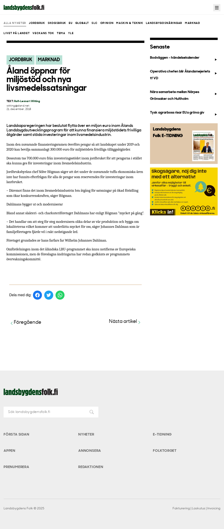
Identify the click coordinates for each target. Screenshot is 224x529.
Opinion (107, 23)
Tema (61, 33)
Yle (71, 33)
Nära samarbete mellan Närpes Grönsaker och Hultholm (183, 95)
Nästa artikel (125, 321)
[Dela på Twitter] (48, 295)
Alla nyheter (15, 23)
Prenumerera (16, 467)
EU (70, 23)
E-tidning (162, 434)
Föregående (25, 322)
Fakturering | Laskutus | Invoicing (196, 508)
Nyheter (86, 434)
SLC (94, 23)
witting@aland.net (18, 106)
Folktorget (165, 451)
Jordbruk (37, 23)
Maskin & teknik (129, 23)
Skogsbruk (57, 23)
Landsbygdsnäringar (164, 23)
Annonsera (89, 451)
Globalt (82, 23)
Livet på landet (17, 33)
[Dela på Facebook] (37, 295)
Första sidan (16, 434)
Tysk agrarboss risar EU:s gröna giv (183, 113)
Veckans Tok (43, 33)
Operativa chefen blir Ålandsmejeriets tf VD (183, 75)
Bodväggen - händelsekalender (183, 58)
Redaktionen (90, 467)
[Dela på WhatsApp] (60, 295)
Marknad (192, 23)
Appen (9, 451)
